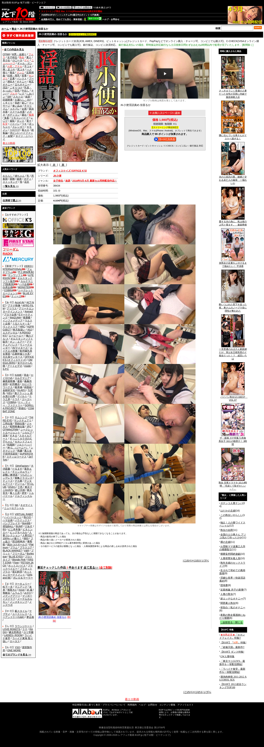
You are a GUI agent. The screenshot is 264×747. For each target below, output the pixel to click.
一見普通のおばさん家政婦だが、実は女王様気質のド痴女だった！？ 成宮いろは (233, 352)
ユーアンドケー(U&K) (17, 615)
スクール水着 (17, 111)
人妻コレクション (17, 534)
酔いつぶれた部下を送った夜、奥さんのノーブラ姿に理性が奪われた (233, 306)
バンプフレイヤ (11, 523)
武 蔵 (29, 589)
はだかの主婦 (227, 510)
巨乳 (17, 90)
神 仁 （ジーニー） (18, 447)
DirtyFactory (22, 465)
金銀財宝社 (9, 390)
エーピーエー (16, 335)
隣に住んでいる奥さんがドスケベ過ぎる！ (233, 136)
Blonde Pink (19, 559)
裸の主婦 (225, 542)
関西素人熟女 (227, 603)
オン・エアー (17, 341)
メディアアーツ (11, 595)
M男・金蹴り (19, 54)
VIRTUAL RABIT (24, 514)
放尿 (27, 96)
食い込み (17, 105)
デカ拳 (18, 480)
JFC (29, 426)
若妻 (24, 75)
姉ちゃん (20, 175)
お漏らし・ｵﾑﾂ (23, 99)
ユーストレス (19, 614)
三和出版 (8, 423)
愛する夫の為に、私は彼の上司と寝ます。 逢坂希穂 (233, 222)
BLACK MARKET (12, 550)
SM (9, 96)
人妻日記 (27, 535)
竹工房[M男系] (26, 272)
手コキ (28, 66)
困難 (12, 178)
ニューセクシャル (14, 508)
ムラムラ (17, 592)
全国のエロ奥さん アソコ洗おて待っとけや (232, 536)
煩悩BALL (8, 526)
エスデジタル (10, 332)
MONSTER (24, 287)
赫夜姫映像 (9, 381)
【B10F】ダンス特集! (232, 652)
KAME (18, 375)
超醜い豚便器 (10, 474)
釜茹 (19, 381)
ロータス (15, 641)
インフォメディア (13, 320)
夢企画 (30, 617)
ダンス (20, 120)
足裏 (12, 78)
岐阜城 (18, 387)
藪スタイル (21, 611)
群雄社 (22, 408)
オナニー (22, 81)
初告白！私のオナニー (232, 607)
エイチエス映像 (17, 349)
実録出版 (20, 423)
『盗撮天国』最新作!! (232, 647)
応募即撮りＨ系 (21, 353)
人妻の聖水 (226, 594)
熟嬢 (19, 450)
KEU (9, 393)
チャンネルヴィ (21, 471)
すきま (13, 435)
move (22, 589)
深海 (5, 435)
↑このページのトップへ (196, 560)
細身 (19, 178)
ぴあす (28, 526)
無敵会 (6, 592)
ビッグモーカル (18, 532)
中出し (25, 90)
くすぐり (8, 102)
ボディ (27, 178)
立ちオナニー (22, 84)
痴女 (12, 72)
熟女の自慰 (226, 530)
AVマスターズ (20, 347)
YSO (17, 647)
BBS (25, 538)
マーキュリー (22, 583)
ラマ (24, 629)
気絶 (17, 102)
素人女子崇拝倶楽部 (17, 452)
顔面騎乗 (8, 99)
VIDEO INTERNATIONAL (18, 268)
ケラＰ (16, 399)
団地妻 (224, 585)
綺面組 (28, 387)
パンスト (22, 78)
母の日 (27, 517)
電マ (28, 120)
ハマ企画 (24, 284)
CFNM (6, 54)
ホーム (5, 28)
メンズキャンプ (18, 602)
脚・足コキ (9, 69)
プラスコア (26, 547)
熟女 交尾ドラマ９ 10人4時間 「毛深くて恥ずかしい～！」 (233, 484)
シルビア (27, 432)
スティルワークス (17, 456)
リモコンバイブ (19, 117)
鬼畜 (6, 117)
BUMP (19, 526)
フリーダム (18, 553)
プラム (14, 547)
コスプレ (15, 108)
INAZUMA (15, 317)
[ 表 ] (54, 164)
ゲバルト (22, 396)
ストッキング (10, 181)
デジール (20, 484)
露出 (24, 114)
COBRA (8, 290)
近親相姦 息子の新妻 (232, 589)
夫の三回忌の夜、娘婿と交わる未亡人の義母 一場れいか (233, 179)
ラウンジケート (23, 626)
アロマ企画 (10, 314)
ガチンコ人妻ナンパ (231, 503)
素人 (28, 57)
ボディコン (13, 114)
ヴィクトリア (10, 326)
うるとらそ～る (21, 323)
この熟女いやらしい (231, 515)
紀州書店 (15, 384)
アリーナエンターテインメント (18, 310)
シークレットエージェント (18, 431)
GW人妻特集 (227, 656)
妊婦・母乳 (13, 75)
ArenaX (29, 311)
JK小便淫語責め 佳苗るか (54, 615)
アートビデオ (14, 366)
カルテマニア (22, 378)
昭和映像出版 (17, 426)
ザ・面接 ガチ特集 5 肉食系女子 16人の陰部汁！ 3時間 (233, 440)
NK (16, 505)
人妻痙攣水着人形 (230, 558)
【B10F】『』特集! (233, 642)
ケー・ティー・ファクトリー (16, 404)
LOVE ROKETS (11, 629)
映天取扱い (19, 329)
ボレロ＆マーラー (23, 577)
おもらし (8, 175)
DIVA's (11, 487)
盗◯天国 (20, 490)
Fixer (16, 562)
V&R (26, 550)
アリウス (12, 308)
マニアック (21, 586)
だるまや (17, 468)
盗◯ (24, 102)
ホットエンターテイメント (17, 573)
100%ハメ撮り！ (12, 538)
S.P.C (6, 369)
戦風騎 (11, 444)
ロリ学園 (28, 632)
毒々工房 (15, 493)
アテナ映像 (14, 305)
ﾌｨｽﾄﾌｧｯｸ (15, 130)
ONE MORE (14, 650)
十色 (20, 487)
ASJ (29, 329)
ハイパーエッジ (13, 517)
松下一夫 (8, 586)
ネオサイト (26, 505)
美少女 (6, 60)
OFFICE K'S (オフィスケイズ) (18, 358)
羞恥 (12, 120)
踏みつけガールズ (17, 544)
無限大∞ (12, 589)
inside (27, 366)
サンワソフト (15, 275)
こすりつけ (16, 87)
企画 (24, 108)
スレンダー (18, 126)
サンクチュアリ (22, 420)
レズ (21, 93)
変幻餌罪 (17, 571)
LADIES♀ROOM (13, 635)
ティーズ (16, 296)
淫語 (5, 87)
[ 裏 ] (63, 164)
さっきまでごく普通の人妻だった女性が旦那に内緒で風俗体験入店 (233, 92)
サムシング (21, 417)
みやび (28, 592)
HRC (22, 326)
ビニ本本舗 (14, 529)
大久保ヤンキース (13, 356)
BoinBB (26, 523)
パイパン (15, 123)
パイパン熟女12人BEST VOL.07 (233, 397)
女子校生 (12, 57)
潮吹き (11, 81)
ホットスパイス (17, 565)
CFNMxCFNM (10, 429)
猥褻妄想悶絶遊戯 (230, 553)
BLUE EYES (16, 556)
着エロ (25, 130)
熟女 (14, 28)
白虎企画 (8, 287)
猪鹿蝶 (26, 317)
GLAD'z (21, 390)
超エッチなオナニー (231, 598)
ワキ (24, 123)
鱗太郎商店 (15, 632)
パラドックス (22, 520)
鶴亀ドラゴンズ (23, 477)
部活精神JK (18, 541)
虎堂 (24, 493)
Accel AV (20, 302)
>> (11, 186)
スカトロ (18, 96)
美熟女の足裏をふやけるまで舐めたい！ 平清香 (233, 263)
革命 (26, 375)
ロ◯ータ (17, 60)
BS (4, 529)
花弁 (26, 181)
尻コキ (21, 69)
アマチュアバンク (17, 343)
